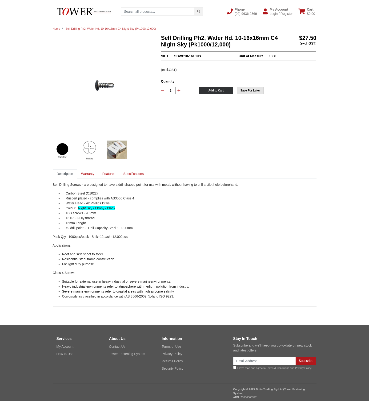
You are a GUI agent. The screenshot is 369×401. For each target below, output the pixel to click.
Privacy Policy (172, 354)
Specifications (133, 174)
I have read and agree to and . (272, 367)
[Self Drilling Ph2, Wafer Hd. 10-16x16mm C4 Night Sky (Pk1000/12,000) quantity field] (171, 90)
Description (65, 174)
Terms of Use (171, 346)
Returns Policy (172, 361)
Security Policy (172, 368)
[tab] (65, 173)
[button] (242, 11)
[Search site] (198, 11)
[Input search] (157, 11)
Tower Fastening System (127, 354)
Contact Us (117, 346)
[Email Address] (264, 361)
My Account (64, 346)
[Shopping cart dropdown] (306, 11)
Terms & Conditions (277, 368)
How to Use (64, 354)
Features (108, 174)
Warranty (87, 174)
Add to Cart (216, 90)
